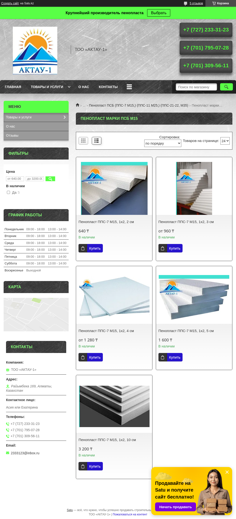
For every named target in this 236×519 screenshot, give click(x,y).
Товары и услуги (47, 87)
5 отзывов (196, 3)
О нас (83, 87)
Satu (70, 510)
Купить (94, 248)
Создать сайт (10, 3)
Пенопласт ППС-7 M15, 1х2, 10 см (107, 440)
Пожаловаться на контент (130, 514)
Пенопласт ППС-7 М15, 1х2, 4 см (106, 331)
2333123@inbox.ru (25, 453)
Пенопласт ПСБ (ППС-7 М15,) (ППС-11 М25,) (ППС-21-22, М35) (138, 105)
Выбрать (158, 13)
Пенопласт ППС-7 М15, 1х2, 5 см (186, 331)
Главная (13, 87)
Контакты (108, 87)
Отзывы (12, 135)
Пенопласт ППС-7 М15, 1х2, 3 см (186, 222)
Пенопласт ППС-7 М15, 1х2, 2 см (106, 222)
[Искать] (226, 86)
